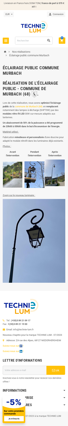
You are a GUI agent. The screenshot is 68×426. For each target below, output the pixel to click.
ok (55, 370)
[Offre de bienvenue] (31, 409)
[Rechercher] (34, 40)
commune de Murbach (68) (29, 106)
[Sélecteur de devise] (9, 14)
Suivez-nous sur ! (13, 345)
